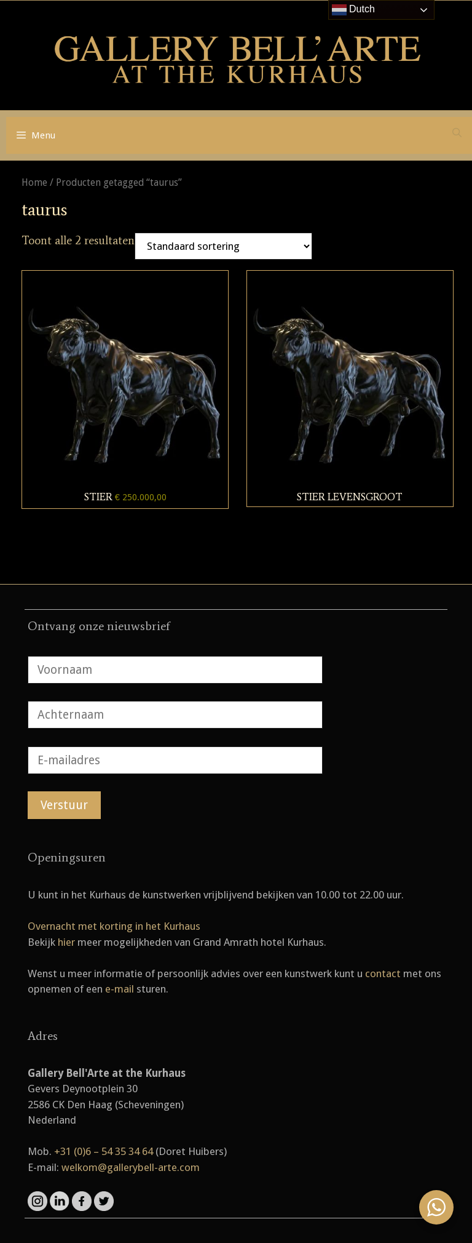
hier (66, 942)
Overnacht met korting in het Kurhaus (114, 926)
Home (34, 182)
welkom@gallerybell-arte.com (130, 1167)
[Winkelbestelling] (223, 246)
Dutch (353, 9)
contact (383, 973)
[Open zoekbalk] (457, 132)
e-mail (119, 989)
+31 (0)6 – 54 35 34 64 (103, 1151)
